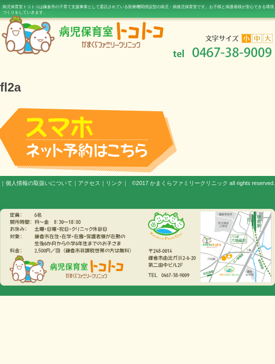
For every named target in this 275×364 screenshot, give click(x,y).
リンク (114, 183)
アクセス (89, 183)
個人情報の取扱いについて (39, 183)
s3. (273, 194)
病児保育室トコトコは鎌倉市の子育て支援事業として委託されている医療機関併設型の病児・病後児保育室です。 (138, 10)
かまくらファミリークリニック (189, 183)
